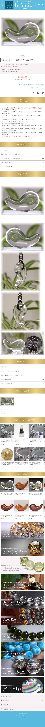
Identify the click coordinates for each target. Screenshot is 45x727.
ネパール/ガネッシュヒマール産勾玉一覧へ (12, 158)
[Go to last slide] (1, 34)
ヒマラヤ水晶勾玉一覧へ (7, 166)
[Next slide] (44, 34)
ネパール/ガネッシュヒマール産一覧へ (10, 154)
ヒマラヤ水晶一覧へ (6, 162)
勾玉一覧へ (4, 150)
